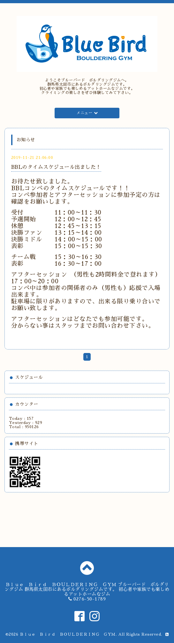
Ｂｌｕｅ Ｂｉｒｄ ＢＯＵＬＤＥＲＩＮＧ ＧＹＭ (68, 634)
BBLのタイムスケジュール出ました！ (56, 167)
